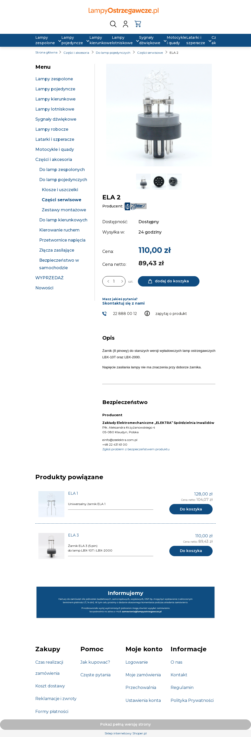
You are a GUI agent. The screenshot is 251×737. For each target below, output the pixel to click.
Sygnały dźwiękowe (55, 119)
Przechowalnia (141, 687)
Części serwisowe (61, 199)
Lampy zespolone (54, 78)
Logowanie (137, 662)
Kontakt (179, 674)
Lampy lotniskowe (54, 109)
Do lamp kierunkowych (63, 220)
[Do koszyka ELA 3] (191, 551)
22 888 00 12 (125, 313)
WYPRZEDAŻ (49, 277)
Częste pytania (95, 674)
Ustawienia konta (143, 700)
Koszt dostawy (50, 686)
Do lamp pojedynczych (63, 179)
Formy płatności (51, 711)
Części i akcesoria (53, 159)
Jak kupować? (95, 662)
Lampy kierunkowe (55, 99)
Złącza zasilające (56, 250)
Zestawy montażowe (64, 209)
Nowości (44, 287)
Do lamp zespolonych (62, 169)
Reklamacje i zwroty (56, 698)
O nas (176, 662)
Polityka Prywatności (192, 700)
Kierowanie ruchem (59, 230)
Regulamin (182, 687)
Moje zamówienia (143, 674)
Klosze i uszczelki (60, 189)
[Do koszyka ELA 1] (191, 509)
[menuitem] (45, 40)
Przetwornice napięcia (62, 240)
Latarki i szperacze (54, 139)
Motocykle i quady (54, 149)
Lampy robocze (51, 129)
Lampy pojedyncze (55, 89)
